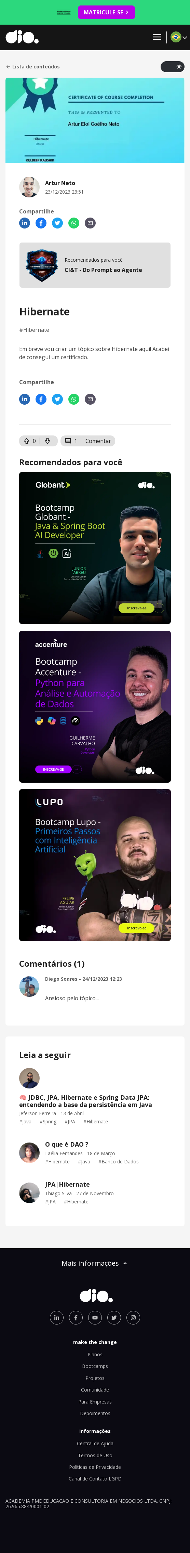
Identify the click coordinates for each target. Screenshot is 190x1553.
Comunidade (95, 1389)
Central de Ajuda (95, 1443)
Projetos (95, 1378)
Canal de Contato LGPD (95, 1478)
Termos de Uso (95, 1455)
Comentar (98, 441)
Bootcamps (95, 1366)
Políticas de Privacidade (95, 1467)
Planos (95, 1354)
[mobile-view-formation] (95, 265)
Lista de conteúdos (32, 66)
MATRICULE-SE (106, 12)
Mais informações (95, 1263)
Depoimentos (95, 1413)
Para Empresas (95, 1401)
